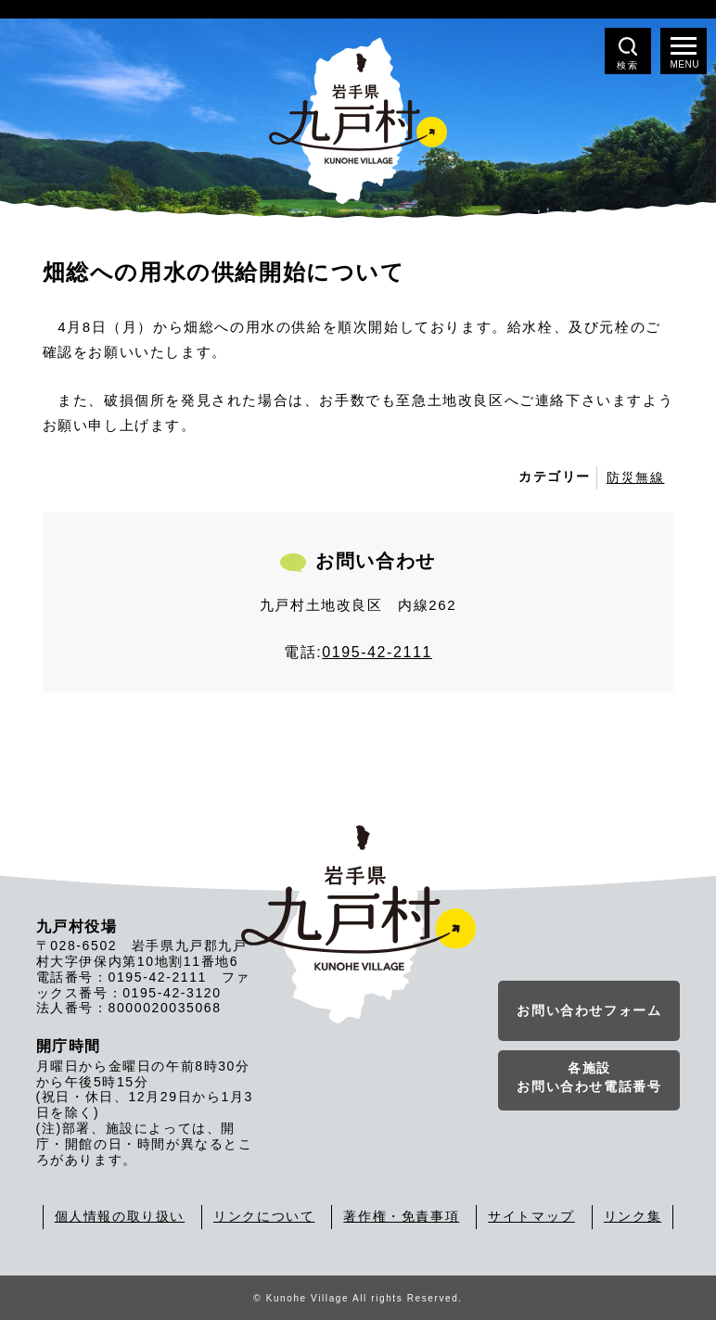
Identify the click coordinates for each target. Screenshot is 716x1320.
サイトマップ (531, 1216)
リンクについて (263, 1216)
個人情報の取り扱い (120, 1216)
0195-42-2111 (377, 652)
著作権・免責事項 (401, 1216)
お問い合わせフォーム (589, 1010)
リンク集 (632, 1216)
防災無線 (635, 477)
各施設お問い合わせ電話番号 (589, 1077)
